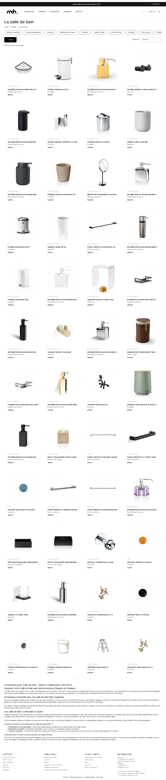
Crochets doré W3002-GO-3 (139, 667)
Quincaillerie (29, 11)
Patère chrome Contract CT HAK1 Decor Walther (70, 142)
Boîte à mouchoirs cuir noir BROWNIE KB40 (67, 562)
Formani (90, 506)
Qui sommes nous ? (9, 757)
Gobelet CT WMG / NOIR (18, 615)
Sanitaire (42, 11)
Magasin (5, 765)
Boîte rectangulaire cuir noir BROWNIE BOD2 (28, 562)
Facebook (6, 767)
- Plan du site (99, 777)
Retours (46, 762)
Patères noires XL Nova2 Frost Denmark (145, 90)
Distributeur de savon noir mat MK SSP (25, 352)
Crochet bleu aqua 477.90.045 (21, 510)
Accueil (6, 27)
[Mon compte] (145, 11)
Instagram (6, 770)
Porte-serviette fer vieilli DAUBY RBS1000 (106, 457)
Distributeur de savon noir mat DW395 (25, 457)
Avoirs (87, 762)
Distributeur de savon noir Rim (22, 142)
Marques (79, 11)
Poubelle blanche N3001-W (60, 667)
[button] (142, 11)
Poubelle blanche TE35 (58, 90)
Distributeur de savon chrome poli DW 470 (146, 195)
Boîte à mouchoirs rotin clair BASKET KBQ (67, 457)
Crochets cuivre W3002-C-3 (100, 615)
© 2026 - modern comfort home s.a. (73, 777)
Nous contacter (8, 762)
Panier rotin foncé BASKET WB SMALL (143, 352)
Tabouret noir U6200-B (97, 667)
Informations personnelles (93, 757)
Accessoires (54, 11)
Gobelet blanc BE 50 (57, 247)
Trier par (135, 39)
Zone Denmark (13, 139)
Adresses (88, 765)
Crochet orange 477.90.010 (139, 562)
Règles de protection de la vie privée (56, 770)
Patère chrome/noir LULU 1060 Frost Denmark (28, 667)
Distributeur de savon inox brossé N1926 (145, 247)
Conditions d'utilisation (51, 767)
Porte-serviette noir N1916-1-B (101, 247)
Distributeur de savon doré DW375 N (64, 405)
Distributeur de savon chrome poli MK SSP (67, 615)
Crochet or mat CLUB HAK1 (59, 352)
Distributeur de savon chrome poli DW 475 (106, 352)
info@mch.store (123, 767)
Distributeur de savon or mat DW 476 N (105, 90)
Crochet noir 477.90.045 (138, 615)
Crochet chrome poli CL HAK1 (100, 562)
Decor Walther (13, 86)
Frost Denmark (132, 86)
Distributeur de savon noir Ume (22, 195)
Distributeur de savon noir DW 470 (63, 300)
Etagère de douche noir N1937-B (141, 300)
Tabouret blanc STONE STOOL (100, 300)
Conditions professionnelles (53, 765)
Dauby (89, 454)
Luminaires (67, 11)
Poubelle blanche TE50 (18, 300)
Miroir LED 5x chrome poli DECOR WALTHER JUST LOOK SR (111, 195)
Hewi (9, 506)
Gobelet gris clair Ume (137, 142)
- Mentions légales (89, 777)
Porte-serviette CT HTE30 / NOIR (141, 457)
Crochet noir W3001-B (97, 405)
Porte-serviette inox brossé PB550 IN (104, 510)
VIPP (9, 244)
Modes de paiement (50, 757)
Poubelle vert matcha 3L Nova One (143, 405)
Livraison (47, 760)
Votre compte (92, 754)
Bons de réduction (91, 767)
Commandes (89, 760)
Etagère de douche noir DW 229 (22, 90)
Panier (151, 11)
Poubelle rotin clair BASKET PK (62, 195)
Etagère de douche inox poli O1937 (23, 405)
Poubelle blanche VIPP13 (19, 247)
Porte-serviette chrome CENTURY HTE (65, 510)
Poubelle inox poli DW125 (98, 142)
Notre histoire (7, 760)
